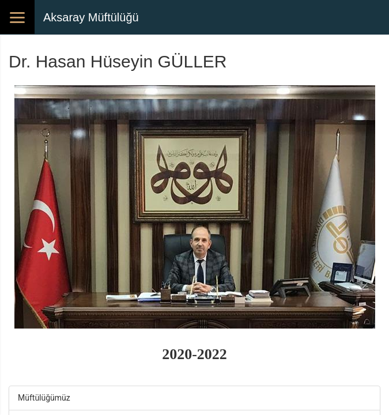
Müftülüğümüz (44, 397)
